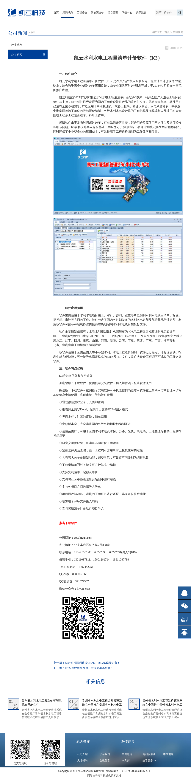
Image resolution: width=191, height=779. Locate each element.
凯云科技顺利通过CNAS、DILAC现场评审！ (94, 662)
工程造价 (82, 12)
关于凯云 (141, 12)
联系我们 (104, 754)
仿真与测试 (20, 763)
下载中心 (127, 12)
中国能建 (168, 754)
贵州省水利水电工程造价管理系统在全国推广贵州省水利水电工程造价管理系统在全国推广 (102, 703)
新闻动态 (67, 12)
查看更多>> (149, 760)
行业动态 (30, 45)
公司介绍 (82, 754)
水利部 (126, 760)
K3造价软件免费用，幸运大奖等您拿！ (91, 668)
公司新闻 (178, 32)
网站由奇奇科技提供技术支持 (104, 775)
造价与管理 (50, 763)
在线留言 (104, 760)
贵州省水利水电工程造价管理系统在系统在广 (42, 702)
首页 (56, 12)
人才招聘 (82, 760)
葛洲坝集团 (149, 754)
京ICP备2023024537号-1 (135, 770)
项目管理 (113, 12)
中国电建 (127, 754)
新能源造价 (97, 12)
